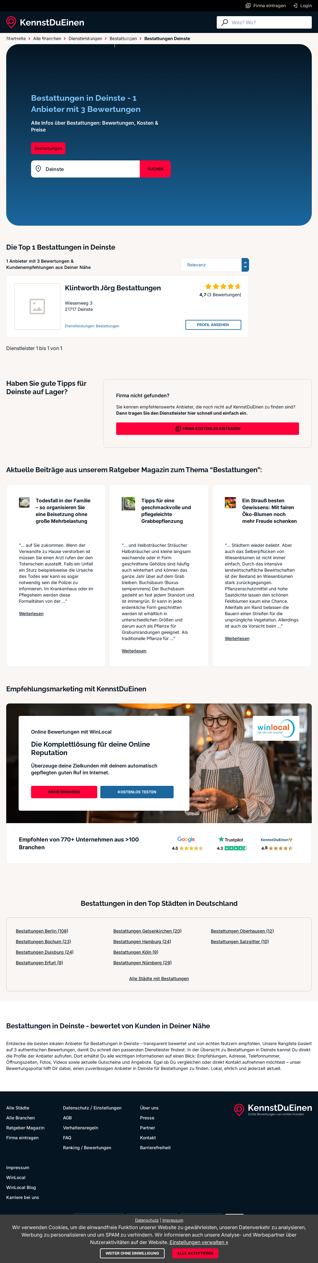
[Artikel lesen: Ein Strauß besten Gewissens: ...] (230, 516)
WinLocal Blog (21, 1187)
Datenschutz (76, 1107)
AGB (67, 1117)
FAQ (67, 1137)
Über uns (149, 1107)
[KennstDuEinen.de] (45, 22)
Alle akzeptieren (195, 1253)
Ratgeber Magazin (25, 1127)
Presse (147, 1117)
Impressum (17, 1167)
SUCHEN (155, 169)
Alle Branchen (57, 41)
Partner (147, 1127)
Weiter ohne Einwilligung (132, 1253)
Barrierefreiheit (155, 1147)
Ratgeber (94, 41)
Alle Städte (18, 41)
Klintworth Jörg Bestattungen (113, 288)
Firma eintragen (22, 1137)
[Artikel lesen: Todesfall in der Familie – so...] (24, 516)
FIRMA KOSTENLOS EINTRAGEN (207, 429)
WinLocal (15, 1177)
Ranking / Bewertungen (87, 1147)
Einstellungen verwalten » (199, 1242)
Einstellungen (107, 1107)
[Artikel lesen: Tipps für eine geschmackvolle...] (128, 516)
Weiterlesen (31, 613)
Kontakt (148, 1137)
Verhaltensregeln (80, 1127)
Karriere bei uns (22, 1197)
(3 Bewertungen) (224, 294)
